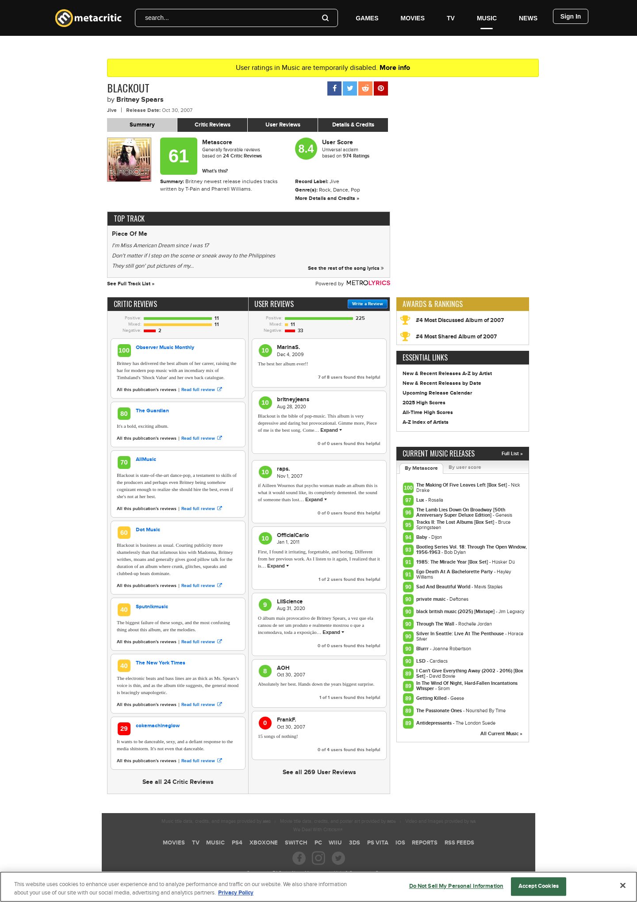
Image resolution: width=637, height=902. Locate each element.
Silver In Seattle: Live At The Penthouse (460, 634)
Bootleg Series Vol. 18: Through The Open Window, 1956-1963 (471, 549)
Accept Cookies (538, 889)
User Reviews (282, 124)
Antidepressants (434, 723)
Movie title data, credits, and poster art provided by (338, 821)
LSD (421, 661)
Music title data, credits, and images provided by (216, 821)
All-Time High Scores (428, 412)
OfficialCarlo (293, 535)
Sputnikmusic (152, 606)
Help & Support (350, 873)
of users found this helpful (349, 377)
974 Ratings (356, 156)
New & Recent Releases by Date (442, 383)
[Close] (623, 888)
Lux (421, 500)
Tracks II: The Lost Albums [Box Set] (455, 522)
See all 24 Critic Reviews (178, 782)
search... (157, 17)
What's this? (215, 171)
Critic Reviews (212, 124)
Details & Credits (353, 124)
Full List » (512, 454)
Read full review (201, 389)
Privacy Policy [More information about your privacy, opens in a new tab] (235, 896)
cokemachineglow (158, 725)
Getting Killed (432, 698)
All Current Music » (501, 734)
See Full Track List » (130, 283)
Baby (422, 537)
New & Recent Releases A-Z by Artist (447, 373)
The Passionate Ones (439, 711)
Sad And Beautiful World (444, 587)
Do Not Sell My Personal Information (456, 889)
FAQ (277, 873)
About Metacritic (308, 873)
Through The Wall (436, 624)
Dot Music (148, 529)
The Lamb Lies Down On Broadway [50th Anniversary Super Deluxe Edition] (460, 512)
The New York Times (160, 663)
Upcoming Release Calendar (437, 393)
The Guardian (152, 410)
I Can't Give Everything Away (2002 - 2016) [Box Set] (469, 673)
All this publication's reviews (147, 389)
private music (431, 599)
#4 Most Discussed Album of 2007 (460, 320)
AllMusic (146, 459)
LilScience (290, 601)
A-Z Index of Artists (426, 422)
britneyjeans (293, 399)
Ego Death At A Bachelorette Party (455, 572)
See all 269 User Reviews (319, 772)
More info (395, 67)
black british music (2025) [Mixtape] (456, 611)
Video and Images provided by (440, 821)
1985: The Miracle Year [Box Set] (452, 562)
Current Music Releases (439, 453)
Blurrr (423, 649)
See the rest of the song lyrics (346, 268)
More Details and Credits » (327, 198)
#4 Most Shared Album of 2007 (456, 336)
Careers (254, 873)
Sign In (570, 16)
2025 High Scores (424, 402)
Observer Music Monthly (165, 347)
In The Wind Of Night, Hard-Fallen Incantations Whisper (467, 685)
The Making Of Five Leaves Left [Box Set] (462, 485)
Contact (383, 873)
